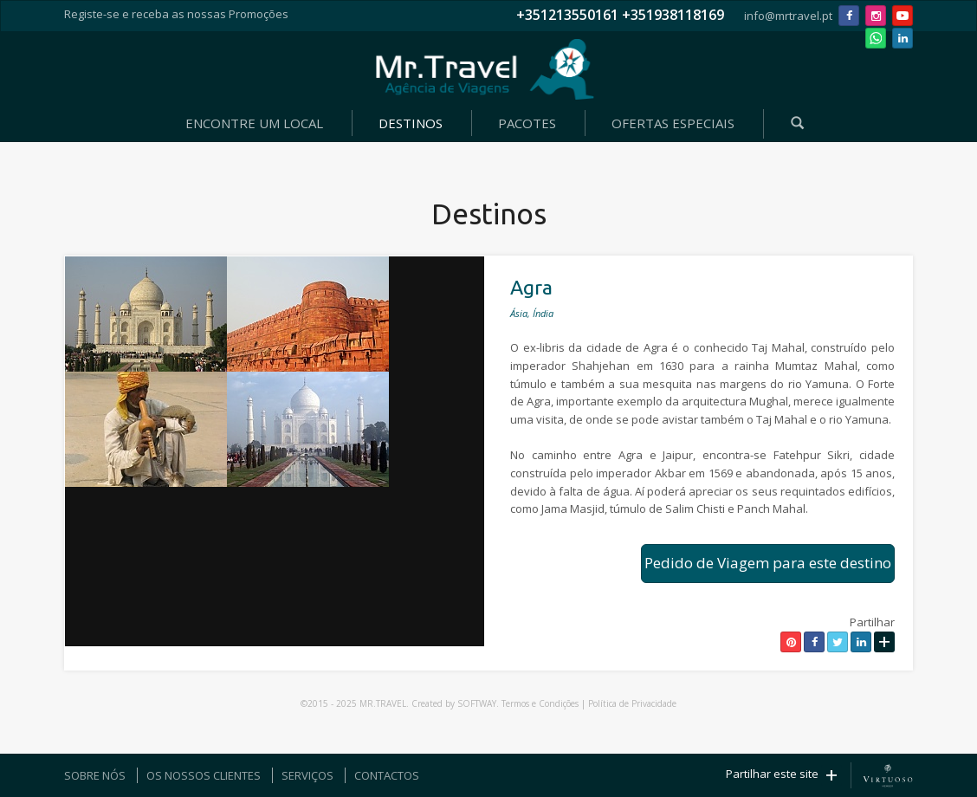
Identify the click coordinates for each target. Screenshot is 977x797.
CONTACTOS (386, 775)
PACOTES (527, 123)
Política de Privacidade (632, 703)
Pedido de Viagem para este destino (767, 563)
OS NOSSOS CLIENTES (203, 775)
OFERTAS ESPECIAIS (672, 123)
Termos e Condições (540, 703)
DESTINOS (411, 123)
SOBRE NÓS (95, 775)
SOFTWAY (476, 703)
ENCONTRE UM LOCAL (254, 123)
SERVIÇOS (307, 775)
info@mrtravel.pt (788, 15)
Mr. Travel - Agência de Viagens (485, 69)
